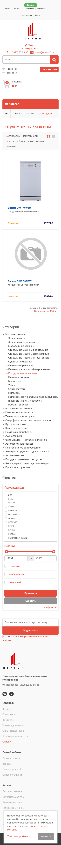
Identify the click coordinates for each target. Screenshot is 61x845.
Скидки (30, 5)
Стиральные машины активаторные (28, 357)
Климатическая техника (19, 412)
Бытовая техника (33, 113)
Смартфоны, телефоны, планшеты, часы (28, 420)
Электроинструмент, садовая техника (27, 451)
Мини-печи (14, 381)
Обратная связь (49, 69)
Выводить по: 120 (44, 311)
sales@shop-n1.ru (44, 52)
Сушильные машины (20, 361)
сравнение (9, 73)
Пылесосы (14, 392)
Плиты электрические (20, 365)
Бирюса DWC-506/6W (20, 281)
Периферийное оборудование (23, 447)
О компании (29, 8)
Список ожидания (12, 774)
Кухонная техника (15, 424)
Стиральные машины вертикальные (28, 353)
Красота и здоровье (16, 428)
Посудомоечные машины (50, 113)
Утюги (11, 385)
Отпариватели (16, 389)
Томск (31, 45)
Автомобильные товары (19, 443)
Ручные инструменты (17, 467)
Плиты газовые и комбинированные (29, 369)
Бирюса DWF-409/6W (19, 207)
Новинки (11, 146)
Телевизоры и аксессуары (20, 416)
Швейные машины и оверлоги (25, 400)
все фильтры (50, 607)
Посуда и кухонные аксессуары (23, 459)
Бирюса (35, 212)
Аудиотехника (13, 435)
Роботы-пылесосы (18, 404)
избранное (9, 69)
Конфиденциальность (15, 736)
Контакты (41, 8)
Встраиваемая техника (18, 408)
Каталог (17, 8)
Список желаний (11, 769)
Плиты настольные (19, 377)
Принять (46, 836)
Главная (7, 8)
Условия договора (12, 725)
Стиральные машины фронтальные (28, 349)
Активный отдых (14, 455)
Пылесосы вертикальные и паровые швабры (33, 396)
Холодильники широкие (22, 342)
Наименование (36, 141)
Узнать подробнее (17, 836)
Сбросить (30, 601)
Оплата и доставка (13, 730)
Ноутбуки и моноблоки (18, 432)
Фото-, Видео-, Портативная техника (26, 439)
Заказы (6, 763)
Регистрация (26, 15)
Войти (38, 15)
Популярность (30, 135)
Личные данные (11, 758)
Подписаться (30, 630)
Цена (8, 141)
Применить (30, 593)
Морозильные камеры (21, 346)
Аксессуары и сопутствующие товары (26, 463)
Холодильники (16, 338)
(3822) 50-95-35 (20, 52)
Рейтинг (20, 141)
